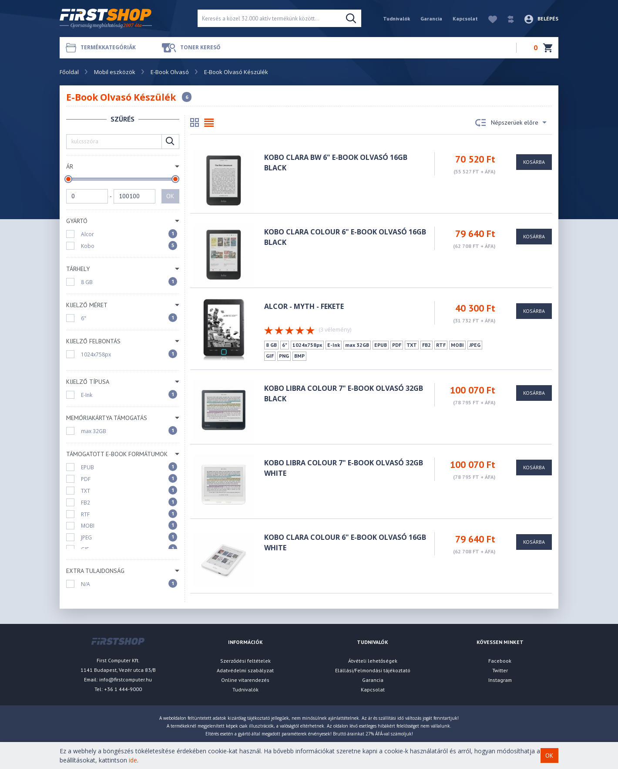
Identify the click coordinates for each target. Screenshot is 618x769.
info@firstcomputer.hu (125, 679)
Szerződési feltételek (245, 660)
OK (170, 196)
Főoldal (69, 72)
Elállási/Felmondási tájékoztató (372, 670)
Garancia (431, 18)
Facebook (499, 660)
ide (133, 760)
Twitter (500, 670)
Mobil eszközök (114, 72)
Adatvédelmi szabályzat (245, 670)
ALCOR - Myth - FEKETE (304, 306)
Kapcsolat (465, 18)
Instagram (500, 680)
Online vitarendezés (245, 680)
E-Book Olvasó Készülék (236, 72)
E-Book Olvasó (170, 72)
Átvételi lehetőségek (372, 660)
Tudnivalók (396, 18)
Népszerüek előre (511, 123)
